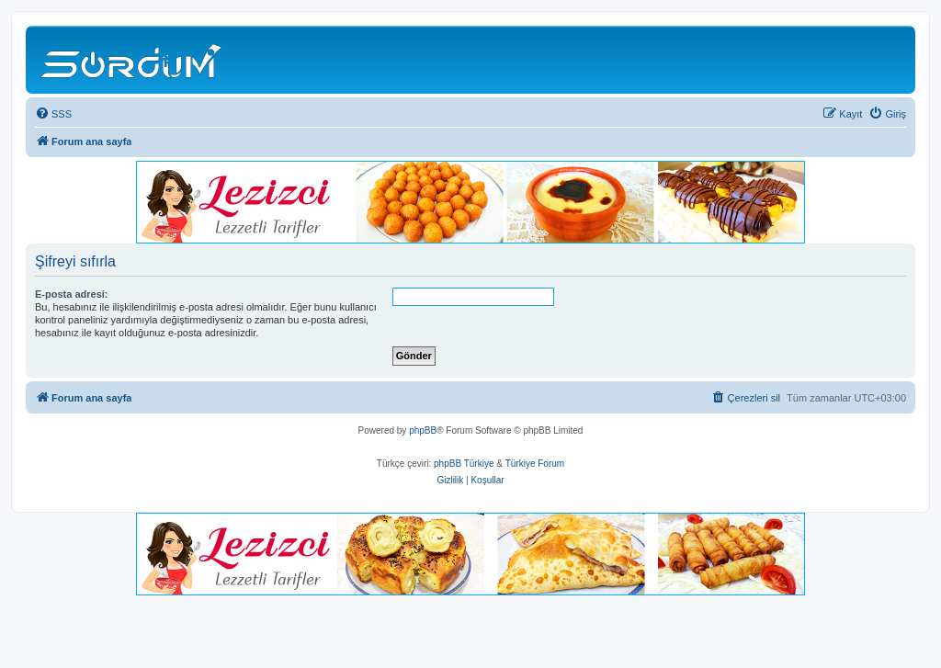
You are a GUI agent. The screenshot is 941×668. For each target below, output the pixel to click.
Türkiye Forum (534, 464)
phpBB (422, 430)
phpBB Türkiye (463, 464)
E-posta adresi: (71, 294)
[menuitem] (53, 114)
